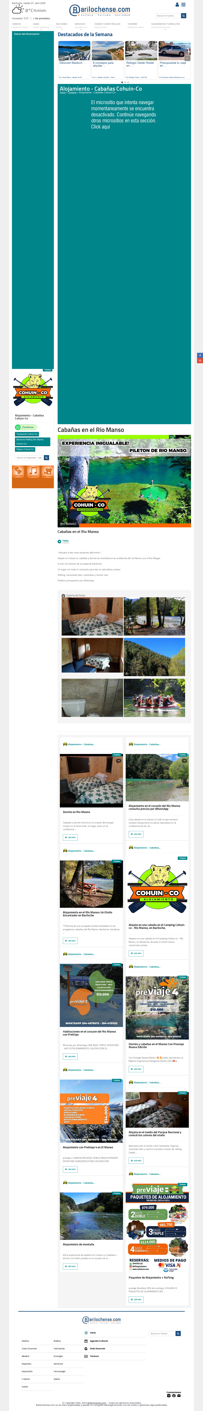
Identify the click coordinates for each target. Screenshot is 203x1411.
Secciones (61, 26)
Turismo (135, 25)
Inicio (63, 92)
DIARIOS (20, 25)
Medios (25, 1356)
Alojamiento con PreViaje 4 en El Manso (88, 1147)
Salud (57, 1379)
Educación (27, 1372)
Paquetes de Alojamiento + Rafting (151, 1277)
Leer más (70, 837)
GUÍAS (41, 26)
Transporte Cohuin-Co (26, 434)
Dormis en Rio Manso (76, 812)
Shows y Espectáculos (107, 25)
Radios (57, 1341)
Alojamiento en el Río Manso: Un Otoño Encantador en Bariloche (87, 914)
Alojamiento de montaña (78, 1244)
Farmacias (59, 1349)
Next (187, 58)
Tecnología (59, 1372)
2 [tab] (125, 82)
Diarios (25, 1341)
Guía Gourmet (29, 1349)
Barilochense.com (96, 1403)
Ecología (58, 1356)
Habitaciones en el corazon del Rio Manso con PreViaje (89, 1033)
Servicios (58, 1364)
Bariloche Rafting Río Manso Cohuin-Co (29, 441)
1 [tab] (122, 82)
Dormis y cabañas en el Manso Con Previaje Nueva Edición (156, 1045)
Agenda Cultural (96, 1341)
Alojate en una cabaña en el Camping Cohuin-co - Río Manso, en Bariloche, (157, 926)
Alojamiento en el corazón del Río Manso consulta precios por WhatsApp (154, 807)
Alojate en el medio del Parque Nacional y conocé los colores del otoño (155, 1133)
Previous (62, 58)
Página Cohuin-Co (25, 449)
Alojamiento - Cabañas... (81, 744)
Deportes (26, 1364)
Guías (25, 1387)
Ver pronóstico (42, 18)
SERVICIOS (81, 26)
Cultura (26, 1379)
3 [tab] (128, 82)
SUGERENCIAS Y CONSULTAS (165, 26)
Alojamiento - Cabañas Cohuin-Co (97, 92)
